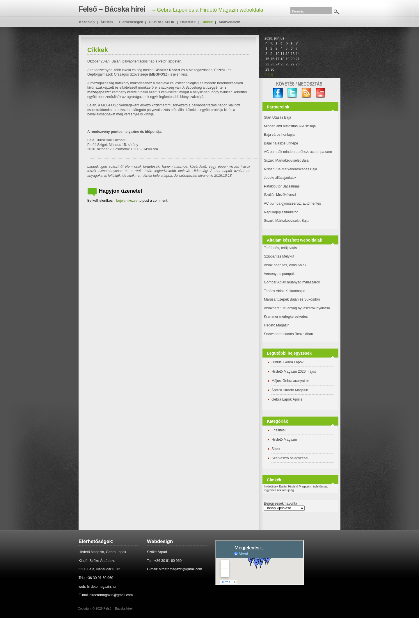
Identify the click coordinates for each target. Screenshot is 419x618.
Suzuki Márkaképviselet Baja (286, 160)
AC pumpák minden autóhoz (286, 152)
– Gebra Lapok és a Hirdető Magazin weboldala (171, 9)
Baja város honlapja (279, 135)
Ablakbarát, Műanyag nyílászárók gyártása (297, 308)
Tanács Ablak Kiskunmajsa (284, 291)
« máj (268, 74)
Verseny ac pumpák (280, 274)
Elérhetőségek (131, 22)
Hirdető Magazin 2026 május (293, 371)
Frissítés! (278, 430)
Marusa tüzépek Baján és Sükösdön (292, 299)
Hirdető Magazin (276, 325)
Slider (275, 449)
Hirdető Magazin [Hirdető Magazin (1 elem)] (299, 486)
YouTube (321, 93)
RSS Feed (306, 93)
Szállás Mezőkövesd (280, 195)
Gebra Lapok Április (286, 399)
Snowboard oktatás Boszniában (288, 334)
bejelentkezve (126, 201)
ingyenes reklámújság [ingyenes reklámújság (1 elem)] (279, 490)
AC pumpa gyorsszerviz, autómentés (292, 203)
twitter (292, 93)
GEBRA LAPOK (161, 22)
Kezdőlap (87, 22)
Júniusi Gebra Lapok (287, 362)
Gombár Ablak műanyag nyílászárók (292, 282)
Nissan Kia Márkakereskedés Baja (290, 169)
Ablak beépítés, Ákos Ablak (285, 265)
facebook (278, 93)
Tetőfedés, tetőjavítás (280, 248)
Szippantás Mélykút (279, 256)
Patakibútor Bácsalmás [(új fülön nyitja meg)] (282, 186)
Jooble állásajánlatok (280, 178)
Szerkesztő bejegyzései (289, 458)
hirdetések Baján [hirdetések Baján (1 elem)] (275, 486)
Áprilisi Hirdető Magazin (289, 390)
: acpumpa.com (320, 152)
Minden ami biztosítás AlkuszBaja (290, 126)
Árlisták (106, 22)
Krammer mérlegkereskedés (286, 317)
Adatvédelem (229, 22)
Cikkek (207, 22)
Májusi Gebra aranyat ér (290, 381)
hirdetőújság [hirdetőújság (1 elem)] (320, 486)
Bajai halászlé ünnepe (281, 143)
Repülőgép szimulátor (281, 212)
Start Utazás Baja (277, 117)
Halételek (188, 22)
